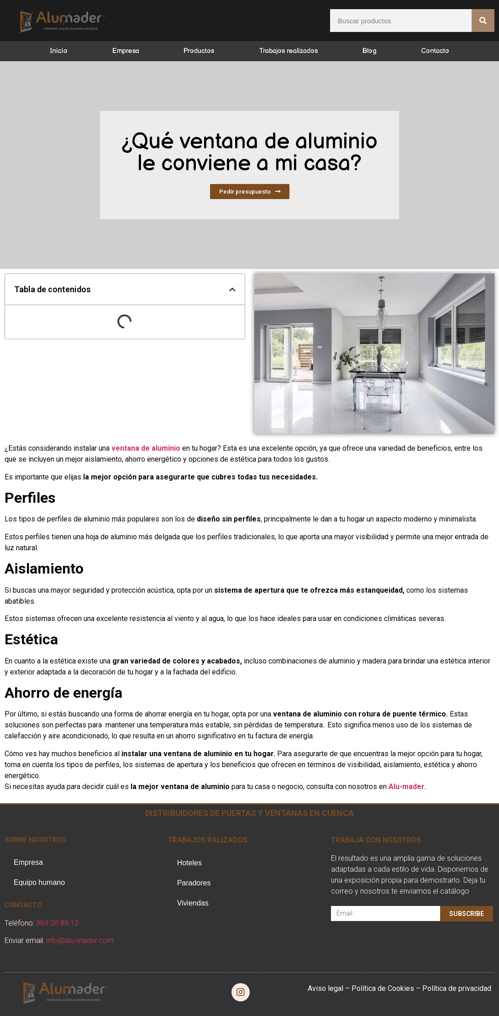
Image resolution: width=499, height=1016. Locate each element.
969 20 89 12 (57, 923)
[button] (232, 289)
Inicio (59, 51)
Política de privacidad (456, 988)
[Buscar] (483, 20)
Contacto (435, 51)
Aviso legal (325, 988)
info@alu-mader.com (80, 940)
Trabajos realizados (288, 51)
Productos (199, 51)
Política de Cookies (383, 988)
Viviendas (193, 903)
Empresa (125, 51)
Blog (369, 51)
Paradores (194, 883)
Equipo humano (39, 882)
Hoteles (189, 863)
